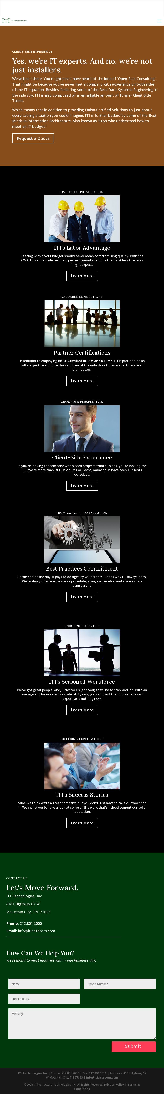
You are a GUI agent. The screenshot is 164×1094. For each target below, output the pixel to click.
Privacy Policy (114, 1084)
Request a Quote (33, 138)
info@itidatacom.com (36, 930)
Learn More (82, 276)
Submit (133, 1046)
